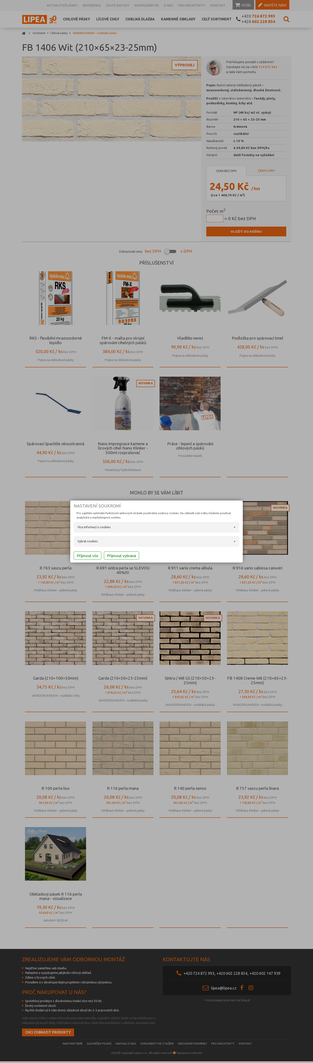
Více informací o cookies (86, 528)
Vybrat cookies (80, 542)
